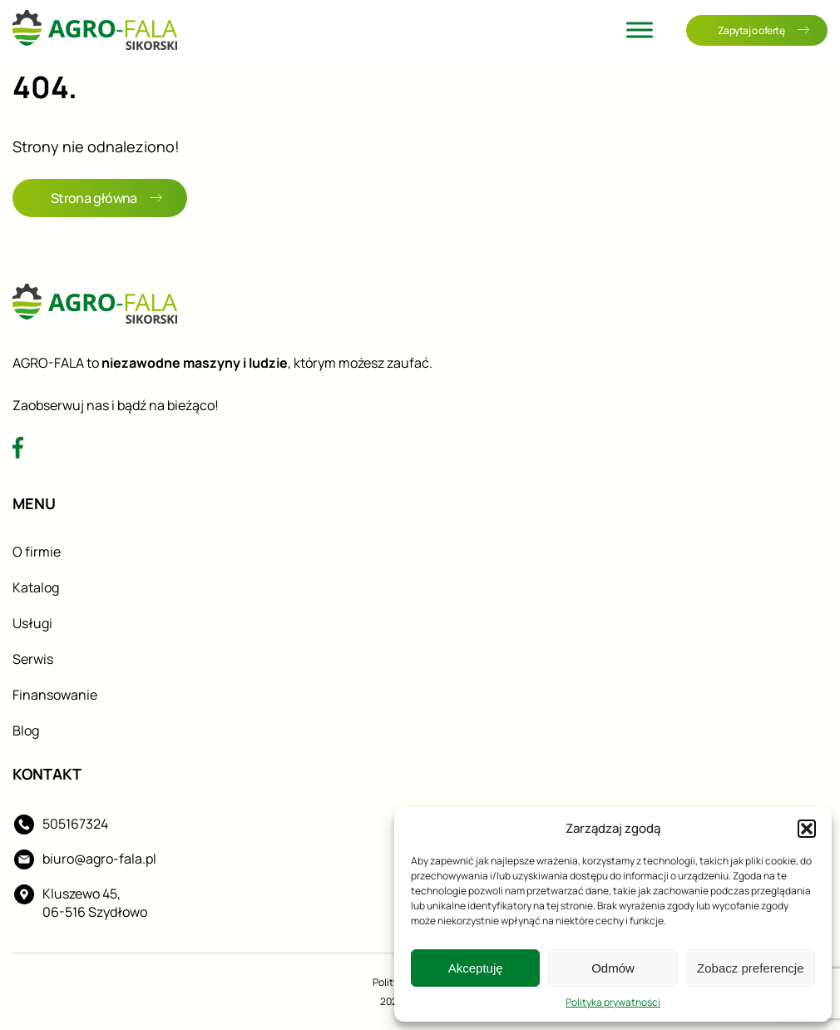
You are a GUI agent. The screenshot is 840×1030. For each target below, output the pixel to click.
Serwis (32, 659)
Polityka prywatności (613, 1002)
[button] (806, 828)
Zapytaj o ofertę (763, 30)
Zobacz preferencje (750, 968)
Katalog (35, 587)
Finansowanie (54, 695)
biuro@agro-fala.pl (99, 858)
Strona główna (106, 198)
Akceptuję (475, 968)
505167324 (75, 824)
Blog (25, 730)
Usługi (32, 623)
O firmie (36, 551)
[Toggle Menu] (639, 29)
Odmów (613, 968)
